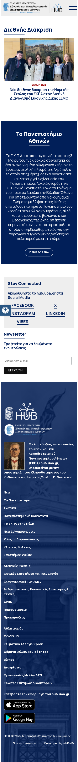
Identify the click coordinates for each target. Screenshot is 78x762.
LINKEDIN (55, 313)
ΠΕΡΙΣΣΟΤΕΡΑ (39, 252)
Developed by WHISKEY (59, 743)
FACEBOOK (22, 305)
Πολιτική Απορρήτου (27, 743)
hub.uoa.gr (60, 694)
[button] (5, 310)
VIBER (22, 321)
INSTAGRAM (22, 313)
